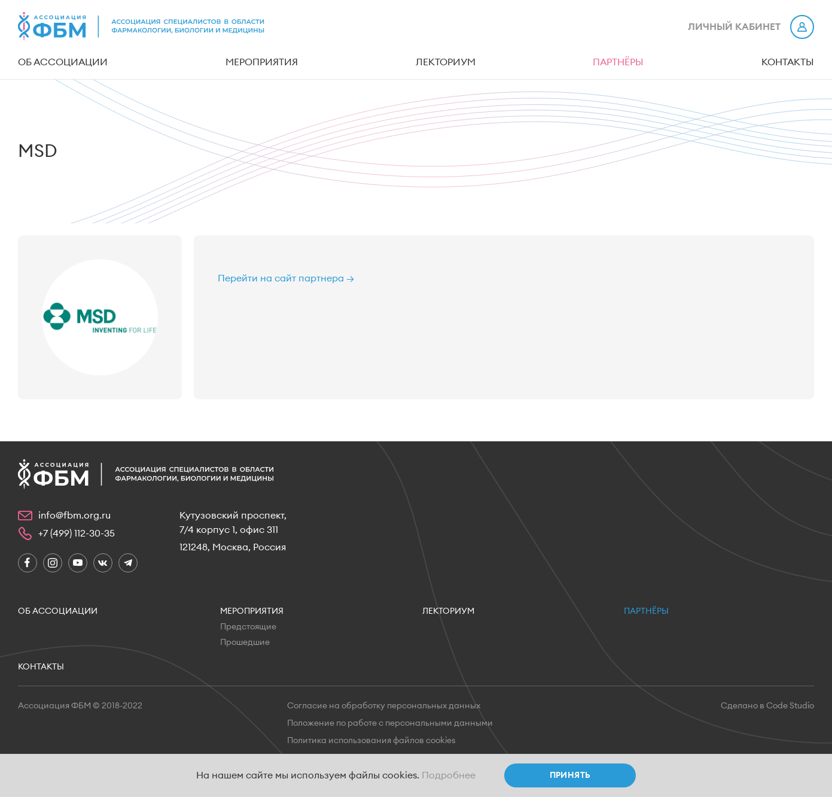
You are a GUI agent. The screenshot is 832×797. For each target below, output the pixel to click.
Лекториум (446, 62)
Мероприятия (261, 62)
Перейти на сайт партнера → (286, 278)
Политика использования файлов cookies (371, 741)
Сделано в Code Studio (767, 706)
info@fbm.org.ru (74, 515)
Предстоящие (248, 627)
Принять (570, 775)
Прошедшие (245, 642)
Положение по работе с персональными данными (390, 723)
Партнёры (618, 62)
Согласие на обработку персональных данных (383, 706)
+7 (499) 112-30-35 (76, 533)
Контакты (787, 62)
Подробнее (449, 775)
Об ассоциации (63, 62)
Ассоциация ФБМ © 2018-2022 (80, 706)
